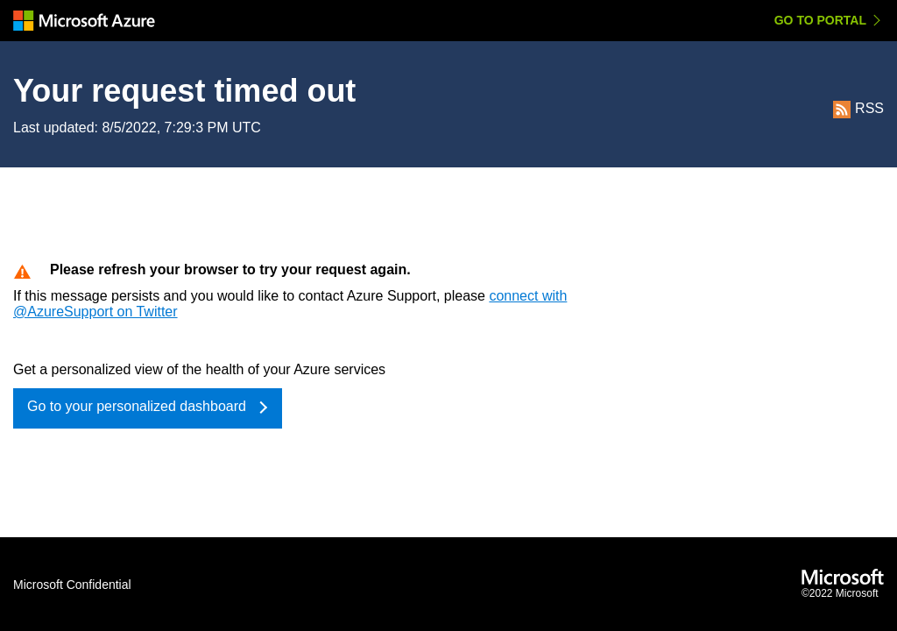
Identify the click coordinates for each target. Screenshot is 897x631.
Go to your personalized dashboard (136, 406)
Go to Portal (820, 20)
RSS (858, 108)
